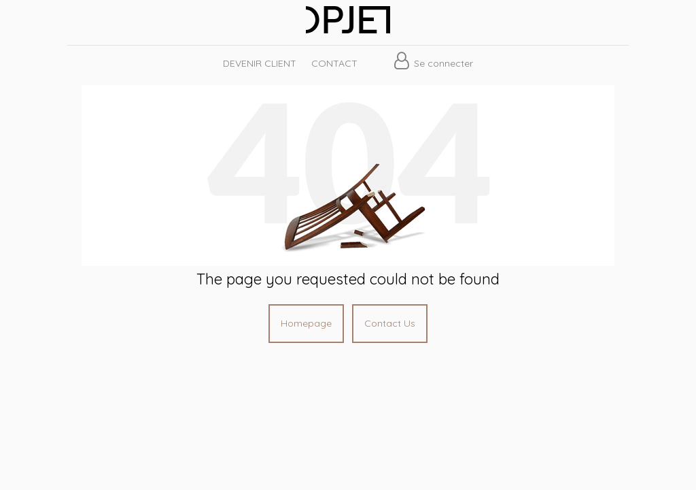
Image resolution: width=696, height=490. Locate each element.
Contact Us (389, 323)
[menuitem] (259, 63)
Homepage (306, 323)
